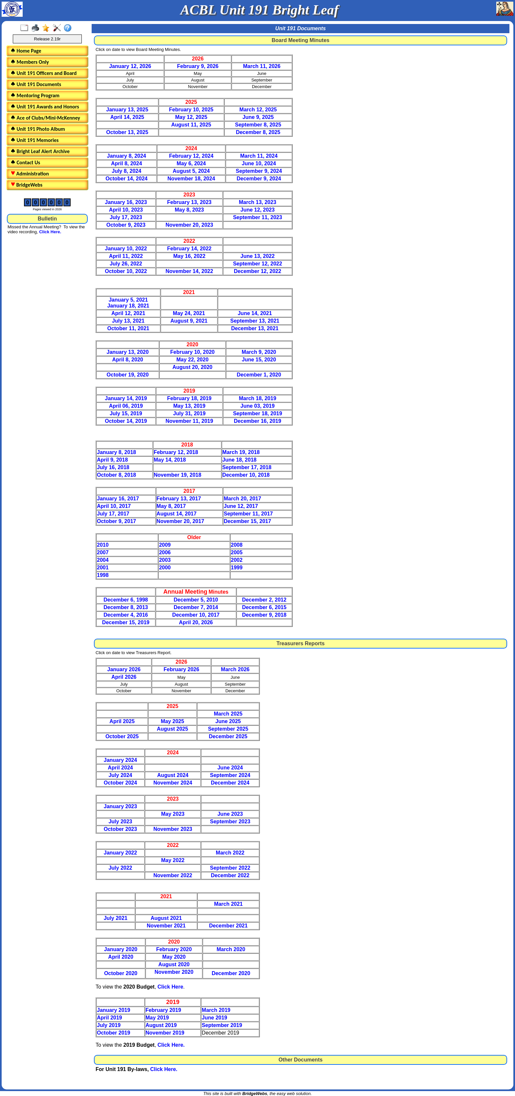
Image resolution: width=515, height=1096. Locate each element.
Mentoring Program (35, 95)
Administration (30, 174)
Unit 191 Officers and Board (44, 73)
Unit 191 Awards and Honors (45, 106)
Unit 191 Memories (34, 140)
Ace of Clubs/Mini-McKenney (45, 118)
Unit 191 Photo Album (38, 129)
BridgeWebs (26, 185)
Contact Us (25, 162)
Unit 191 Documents (36, 84)
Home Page (26, 51)
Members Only (30, 62)
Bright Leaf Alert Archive (40, 151)
